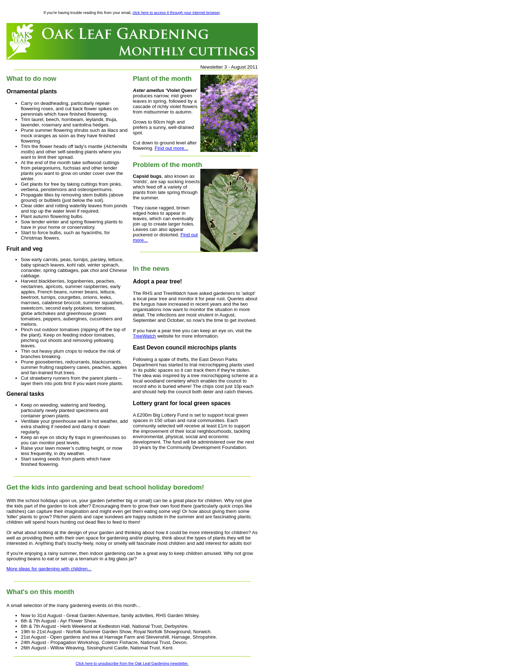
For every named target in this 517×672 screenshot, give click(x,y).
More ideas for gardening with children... (49, 568)
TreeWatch (144, 336)
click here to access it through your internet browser (176, 12)
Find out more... (171, 148)
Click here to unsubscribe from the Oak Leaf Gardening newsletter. (132, 663)
